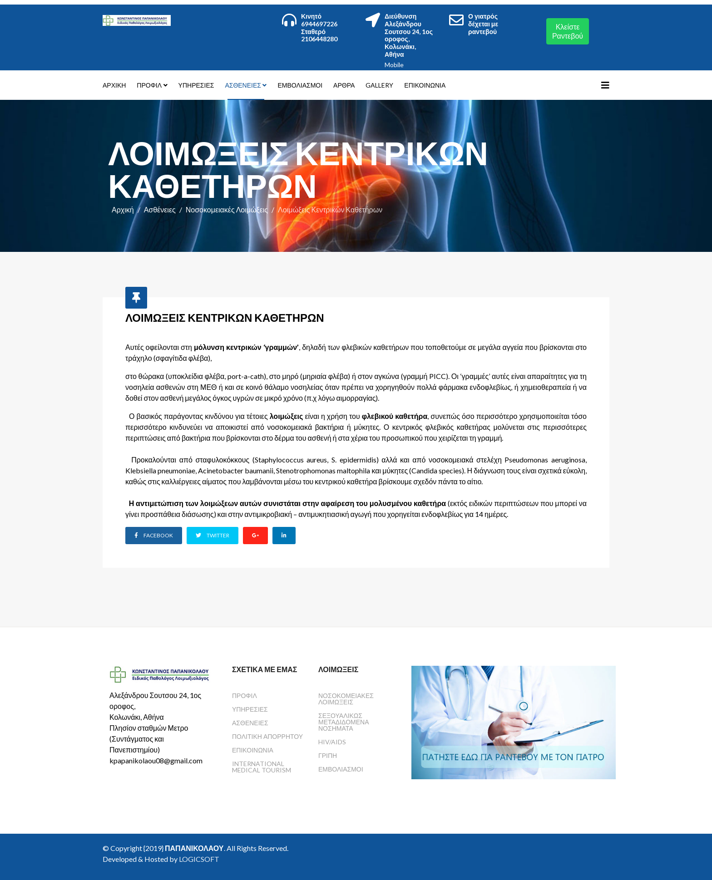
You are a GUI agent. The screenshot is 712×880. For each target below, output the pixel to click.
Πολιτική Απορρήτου (267, 735)
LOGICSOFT (199, 858)
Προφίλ (149, 85)
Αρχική (114, 85)
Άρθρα (344, 85)
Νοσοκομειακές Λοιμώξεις (227, 209)
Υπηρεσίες (196, 85)
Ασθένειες (243, 85)
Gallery (379, 85)
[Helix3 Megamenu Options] (605, 84)
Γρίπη (327, 754)
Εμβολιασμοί (299, 85)
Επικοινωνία (424, 85)
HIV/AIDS (332, 741)
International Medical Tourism (261, 766)
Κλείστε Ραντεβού (567, 31)
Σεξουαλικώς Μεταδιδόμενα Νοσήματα (343, 721)
